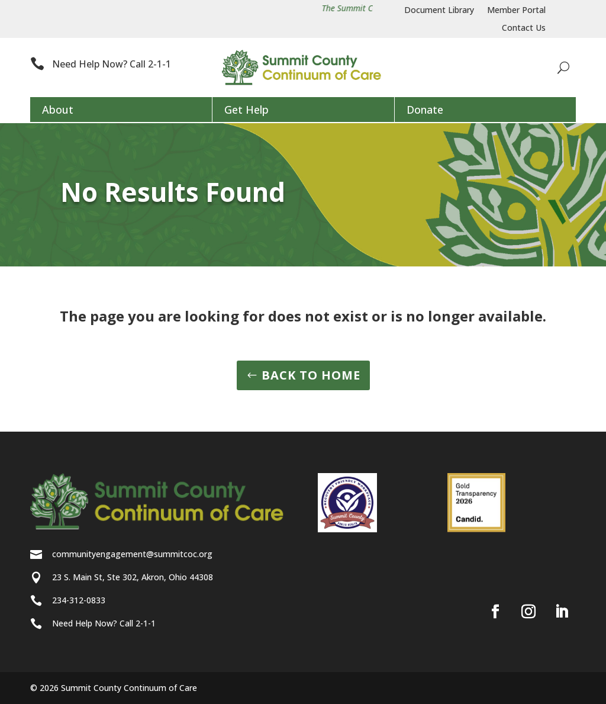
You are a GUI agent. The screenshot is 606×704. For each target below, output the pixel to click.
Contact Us (524, 28)
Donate (425, 109)
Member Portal (516, 10)
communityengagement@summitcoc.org (132, 554)
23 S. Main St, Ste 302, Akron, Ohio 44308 (132, 577)
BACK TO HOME (311, 375)
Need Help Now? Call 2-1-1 (111, 63)
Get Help (246, 109)
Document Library (439, 10)
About (57, 109)
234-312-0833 (78, 600)
